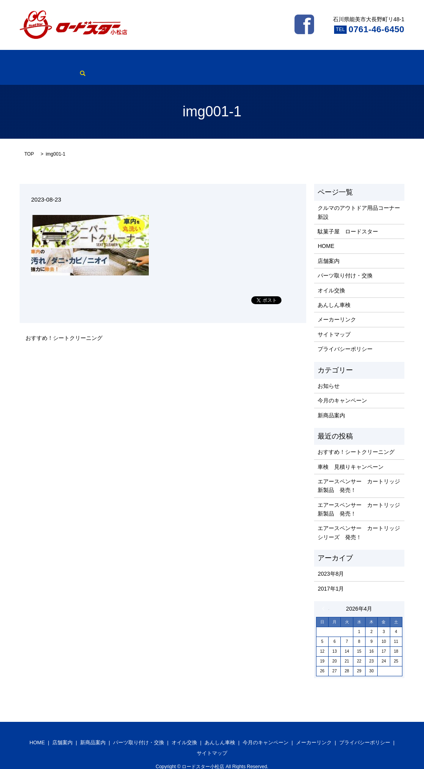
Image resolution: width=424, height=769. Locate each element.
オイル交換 (185, 61)
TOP (29, 142)
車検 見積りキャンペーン (351, 454)
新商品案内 (87, 61)
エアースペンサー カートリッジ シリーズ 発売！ (359, 520)
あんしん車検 (223, 61)
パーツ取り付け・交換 (136, 61)
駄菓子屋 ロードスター (348, 219)
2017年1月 (331, 576)
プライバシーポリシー (345, 337)
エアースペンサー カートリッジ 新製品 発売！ (359, 473)
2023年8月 (331, 562)
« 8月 (325, 596)
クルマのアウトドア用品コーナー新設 (359, 200)
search (356, 61)
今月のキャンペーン (271, 61)
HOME (28, 61)
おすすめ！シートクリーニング (64, 326)
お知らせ (329, 374)
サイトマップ (334, 322)
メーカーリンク (323, 61)
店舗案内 (55, 61)
